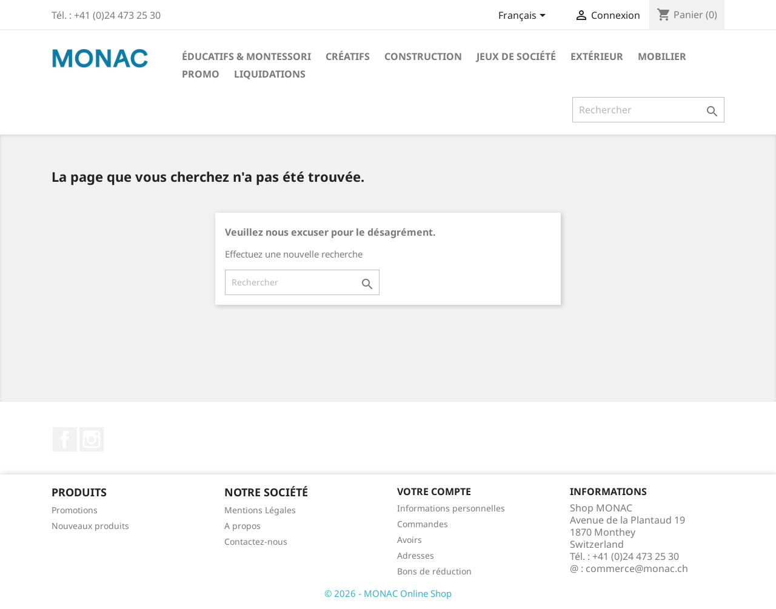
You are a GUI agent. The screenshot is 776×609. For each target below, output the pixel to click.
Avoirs (409, 539)
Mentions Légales (260, 510)
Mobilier (662, 56)
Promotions (75, 510)
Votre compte (434, 491)
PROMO (200, 74)
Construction (423, 56)
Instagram (91, 439)
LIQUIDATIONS (270, 74)
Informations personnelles (451, 508)
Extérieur (596, 56)
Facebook (65, 439)
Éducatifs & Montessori (246, 56)
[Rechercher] (648, 109)
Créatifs (348, 56)
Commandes (422, 524)
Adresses (415, 555)
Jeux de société (516, 56)
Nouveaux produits (90, 525)
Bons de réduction (434, 571)
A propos (242, 525)
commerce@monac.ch (637, 568)
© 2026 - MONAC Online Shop (388, 593)
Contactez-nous (255, 541)
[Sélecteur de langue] (524, 16)
